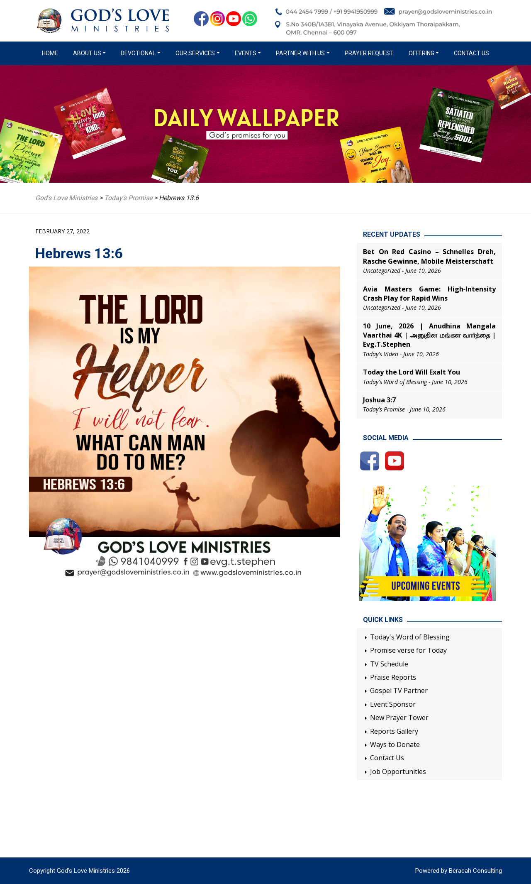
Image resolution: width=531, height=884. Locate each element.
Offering (421, 53)
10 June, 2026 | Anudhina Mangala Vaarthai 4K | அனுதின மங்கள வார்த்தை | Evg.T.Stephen (429, 335)
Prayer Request (369, 53)
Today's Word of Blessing (410, 637)
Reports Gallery (394, 731)
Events (245, 53)
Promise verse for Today (408, 650)
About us (87, 53)
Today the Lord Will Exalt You (411, 372)
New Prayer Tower (399, 717)
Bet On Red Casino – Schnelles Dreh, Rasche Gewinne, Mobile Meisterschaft (429, 256)
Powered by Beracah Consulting (458, 870)
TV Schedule (389, 664)
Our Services (195, 53)
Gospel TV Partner (399, 690)
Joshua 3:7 (379, 399)
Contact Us (471, 53)
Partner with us (300, 53)
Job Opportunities (398, 771)
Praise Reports (393, 677)
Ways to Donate (395, 744)
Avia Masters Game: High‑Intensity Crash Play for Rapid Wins (429, 293)
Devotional (138, 53)
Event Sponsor (393, 704)
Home (51, 52)
